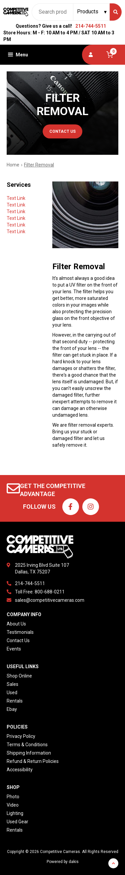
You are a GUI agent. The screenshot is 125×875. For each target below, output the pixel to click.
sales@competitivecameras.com (49, 600)
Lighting (15, 813)
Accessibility (20, 769)
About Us (16, 623)
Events (14, 648)
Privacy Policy (21, 736)
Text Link (16, 198)
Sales (12, 684)
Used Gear (17, 821)
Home (13, 164)
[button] (17, 55)
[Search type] (92, 11)
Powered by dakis (63, 861)
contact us (62, 131)
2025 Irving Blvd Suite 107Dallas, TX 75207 (42, 568)
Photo (13, 796)
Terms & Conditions (27, 744)
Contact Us (18, 640)
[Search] (116, 12)
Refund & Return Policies (33, 761)
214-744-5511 (90, 26)
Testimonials (20, 632)
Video (13, 805)
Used (12, 692)
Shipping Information (29, 753)
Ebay (12, 709)
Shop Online (19, 676)
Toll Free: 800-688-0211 (40, 591)
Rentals (15, 701)
